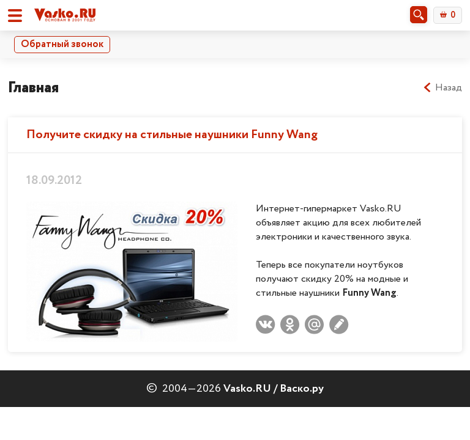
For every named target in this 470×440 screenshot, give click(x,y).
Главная (33, 87)
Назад (442, 88)
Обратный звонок (62, 44)
